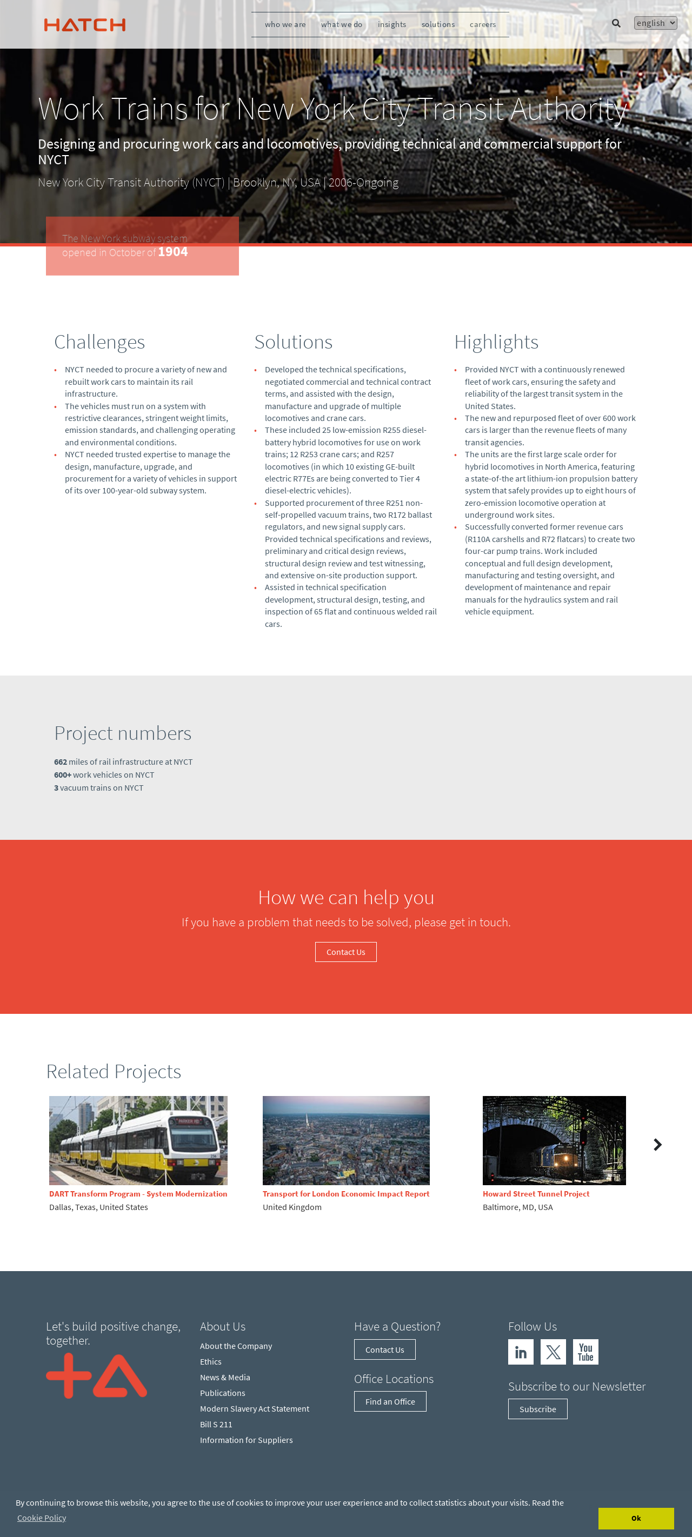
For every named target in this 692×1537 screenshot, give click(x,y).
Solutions (438, 24)
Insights (392, 24)
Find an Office (390, 1401)
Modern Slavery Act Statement (254, 1408)
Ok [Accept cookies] (636, 1518)
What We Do (342, 24)
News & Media (225, 1377)
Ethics (211, 1361)
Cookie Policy (41, 1517)
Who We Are (285, 24)
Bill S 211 (216, 1424)
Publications (222, 1392)
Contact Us (346, 951)
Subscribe (538, 1409)
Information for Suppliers (246, 1439)
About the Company (236, 1345)
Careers (483, 24)
